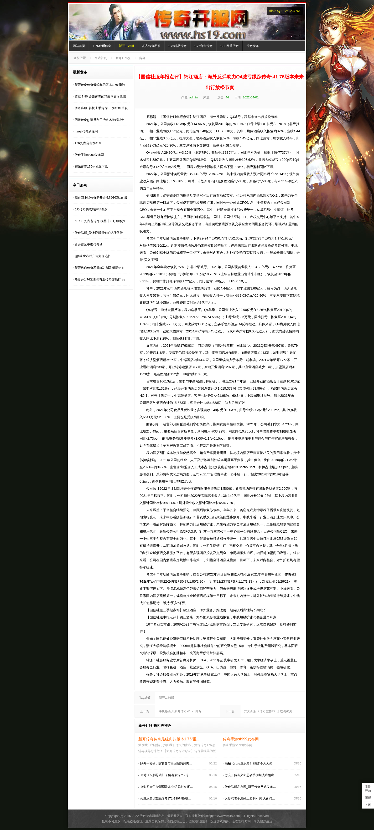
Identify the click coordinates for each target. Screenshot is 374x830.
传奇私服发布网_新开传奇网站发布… (250, 787)
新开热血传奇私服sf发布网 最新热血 (100, 268)
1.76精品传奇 (177, 46)
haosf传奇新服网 (86, 131)
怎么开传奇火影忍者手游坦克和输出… (251, 775)
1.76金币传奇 (102, 46)
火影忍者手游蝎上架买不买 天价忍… (250, 798)
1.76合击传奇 (203, 46)
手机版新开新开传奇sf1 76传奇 (180, 711)
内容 (142, 58)
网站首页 (79, 46)
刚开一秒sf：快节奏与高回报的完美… (166, 763)
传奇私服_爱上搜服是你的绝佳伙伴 (99, 232)
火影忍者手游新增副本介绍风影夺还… (166, 787)
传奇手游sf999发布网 (89, 155)
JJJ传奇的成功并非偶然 (91, 209)
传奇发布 (252, 46)
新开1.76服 (126, 46)
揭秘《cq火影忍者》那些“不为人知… (250, 763)
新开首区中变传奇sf (88, 244)
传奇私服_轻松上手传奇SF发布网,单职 (101, 108)
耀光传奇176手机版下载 (91, 166)
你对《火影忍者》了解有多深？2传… (166, 775)
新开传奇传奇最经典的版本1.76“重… (169, 739)
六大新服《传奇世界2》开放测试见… (269, 711)
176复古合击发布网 (88, 143)
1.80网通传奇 (229, 46)
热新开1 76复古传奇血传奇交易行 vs (100, 279)
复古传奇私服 (151, 46)
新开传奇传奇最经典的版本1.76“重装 (100, 85)
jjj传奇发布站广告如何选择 (93, 256)
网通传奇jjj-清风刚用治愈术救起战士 (99, 120)
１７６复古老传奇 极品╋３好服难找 (100, 221)
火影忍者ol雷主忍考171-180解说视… (165, 798)
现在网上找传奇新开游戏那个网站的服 (101, 197)
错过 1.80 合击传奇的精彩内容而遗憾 (100, 96)
